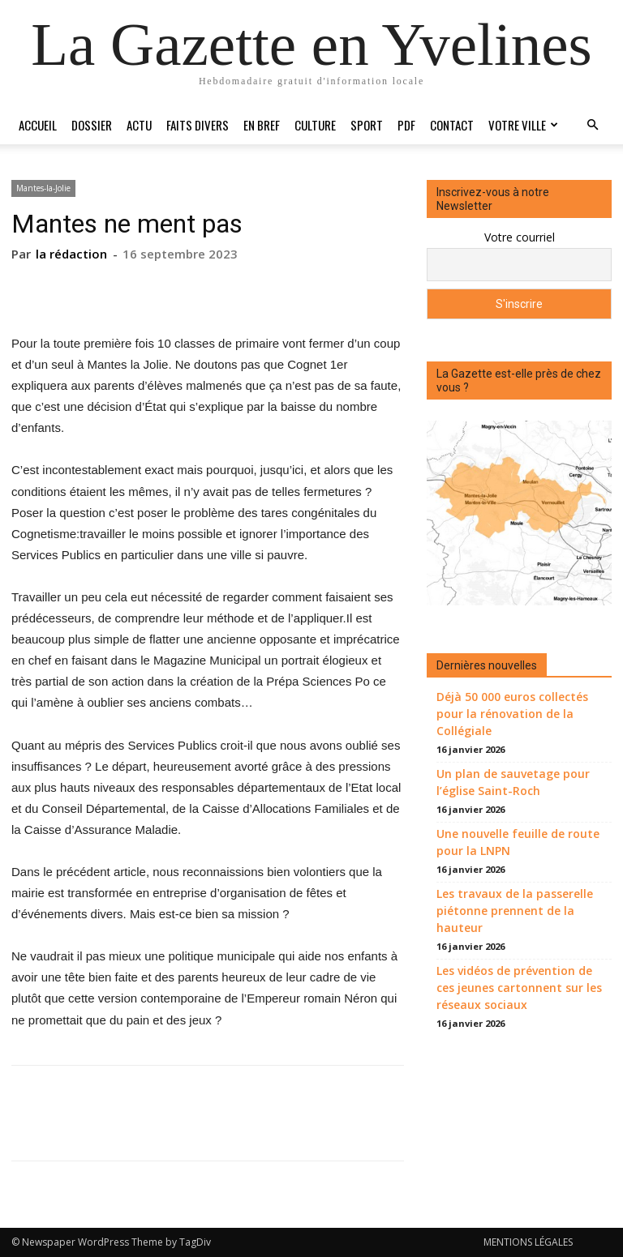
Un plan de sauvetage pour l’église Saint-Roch (513, 782)
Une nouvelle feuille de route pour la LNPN (517, 842)
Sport (366, 125)
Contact (452, 125)
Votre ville (523, 125)
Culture (315, 125)
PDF (406, 125)
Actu (139, 125)
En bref (261, 125)
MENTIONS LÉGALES (528, 1242)
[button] (592, 125)
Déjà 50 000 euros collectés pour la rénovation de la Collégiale (512, 713)
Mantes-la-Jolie (43, 188)
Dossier (91, 125)
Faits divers (197, 125)
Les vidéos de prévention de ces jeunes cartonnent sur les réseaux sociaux (519, 987)
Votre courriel (519, 237)
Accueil (38, 125)
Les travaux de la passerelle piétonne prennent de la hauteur (514, 910)
